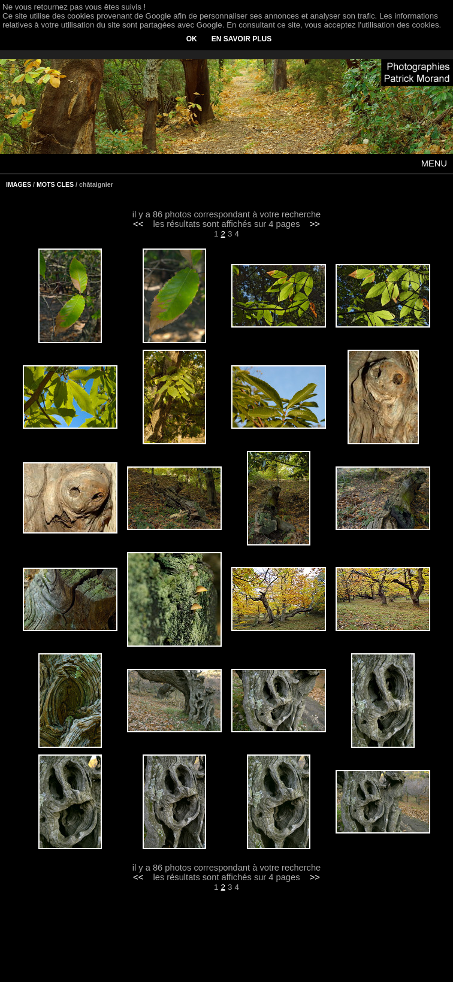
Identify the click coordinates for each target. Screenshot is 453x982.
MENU (434, 163)
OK (191, 39)
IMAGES (18, 184)
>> (315, 224)
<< (138, 224)
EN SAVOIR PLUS (241, 39)
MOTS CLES (55, 184)
